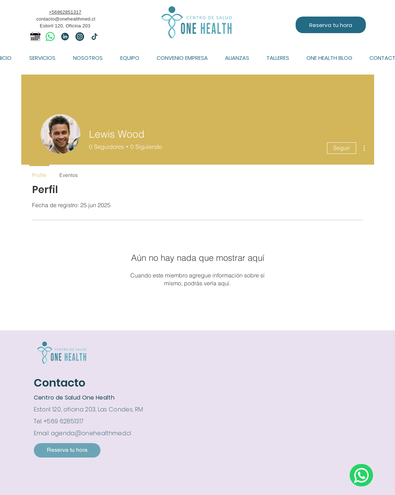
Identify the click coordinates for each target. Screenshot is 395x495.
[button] (42, 57)
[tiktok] (94, 36)
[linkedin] (65, 36)
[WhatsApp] (50, 36)
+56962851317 (65, 12)
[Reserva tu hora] (331, 25)
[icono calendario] (35, 36)
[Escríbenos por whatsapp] (361, 475)
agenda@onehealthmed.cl (91, 433)
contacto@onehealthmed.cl (65, 19)
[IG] (79, 36)
